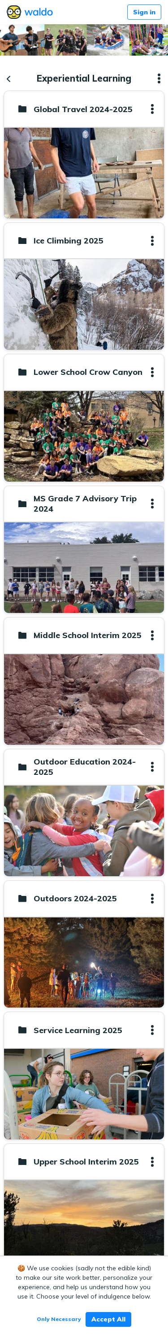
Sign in (144, 12)
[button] (159, 78)
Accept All (108, 1319)
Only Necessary (59, 1319)
